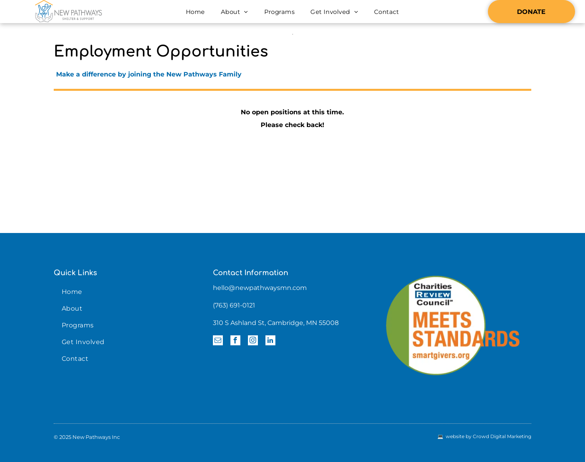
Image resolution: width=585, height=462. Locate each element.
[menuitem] (195, 12)
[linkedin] (270, 341)
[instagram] (253, 341)
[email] (218, 341)
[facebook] (235, 341)
